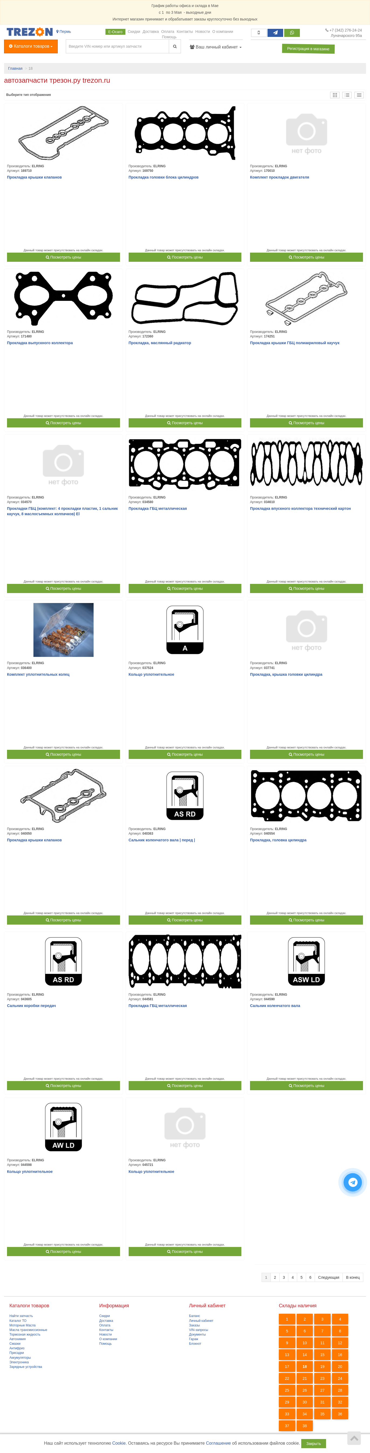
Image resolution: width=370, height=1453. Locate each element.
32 (340, 1402)
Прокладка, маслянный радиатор (160, 343)
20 (340, 1366)
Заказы (194, 1325)
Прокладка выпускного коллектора (40, 343)
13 (287, 1355)
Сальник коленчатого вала (275, 1005)
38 (305, 1426)
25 (287, 1390)
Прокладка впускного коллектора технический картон (300, 508)
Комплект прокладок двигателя (279, 177)
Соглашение (218, 1443)
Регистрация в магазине (308, 48)
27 (322, 1390)
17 (287, 1366)
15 (322, 1355)
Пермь (63, 31)
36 (340, 1414)
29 (287, 1402)
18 (305, 1366)
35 (322, 1414)
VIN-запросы (198, 1330)
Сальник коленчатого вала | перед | (162, 840)
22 (287, 1378)
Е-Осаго (115, 32)
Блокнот (195, 1344)
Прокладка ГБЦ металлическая (158, 508)
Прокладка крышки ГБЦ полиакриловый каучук (294, 343)
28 (340, 1390)
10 (305, 1343)
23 (322, 1378)
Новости (202, 31)
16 (340, 1355)
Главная (15, 68)
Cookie (119, 1443)
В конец (353, 1277)
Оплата (167, 31)
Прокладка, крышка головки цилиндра (286, 674)
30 (305, 1402)
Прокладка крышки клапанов (34, 177)
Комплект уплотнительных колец (38, 674)
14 (305, 1355)
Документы (197, 1334)
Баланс (194, 1316)
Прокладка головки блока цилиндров (164, 177)
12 (340, 1343)
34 (305, 1414)
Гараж (193, 1339)
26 (305, 1390)
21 (305, 1378)
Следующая (328, 1277)
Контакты (185, 31)
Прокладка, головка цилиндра (278, 840)
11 (322, 1343)
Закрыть (313, 1443)
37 (287, 1426)
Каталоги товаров (30, 45)
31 (322, 1402)
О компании (222, 31)
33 (287, 1414)
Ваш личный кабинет (216, 47)
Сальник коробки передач (31, 1005)
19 (322, 1366)
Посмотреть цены (63, 257)
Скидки (134, 31)
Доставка (151, 31)
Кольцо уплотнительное (151, 674)
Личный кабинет (201, 1321)
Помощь (169, 37)
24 (340, 1378)
